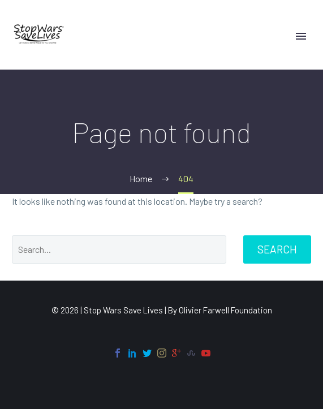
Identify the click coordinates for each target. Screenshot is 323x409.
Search (277, 249)
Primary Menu (301, 36)
